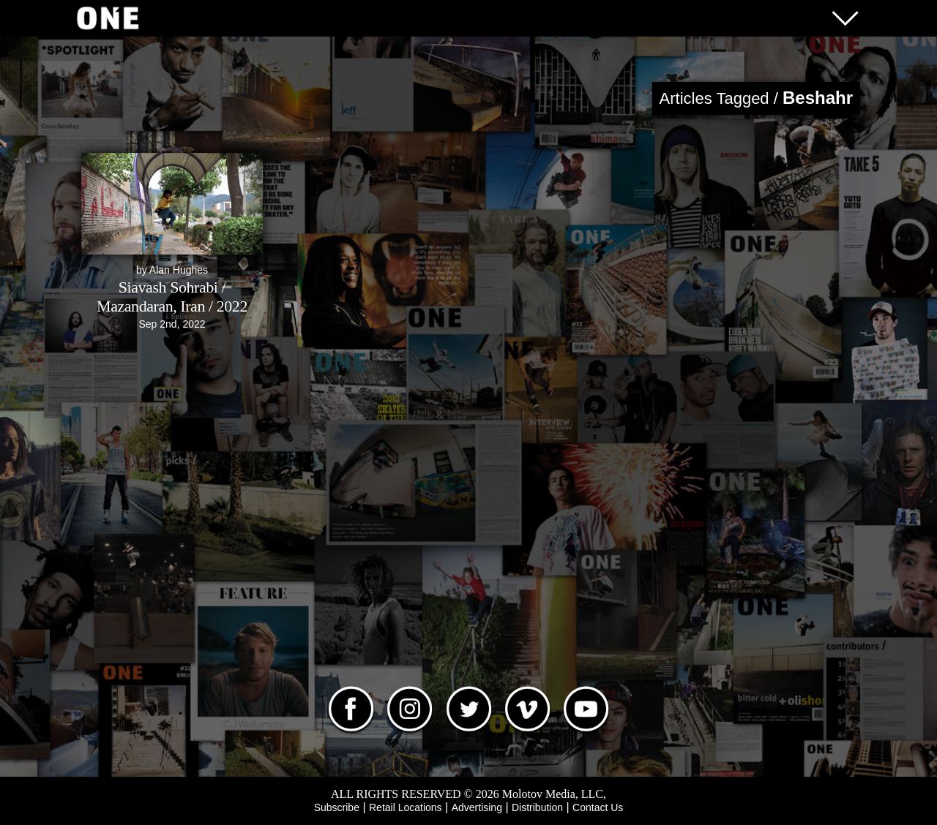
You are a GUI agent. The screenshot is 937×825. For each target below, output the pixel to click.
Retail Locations (405, 807)
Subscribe (336, 807)
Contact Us (597, 807)
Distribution (537, 807)
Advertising (477, 807)
